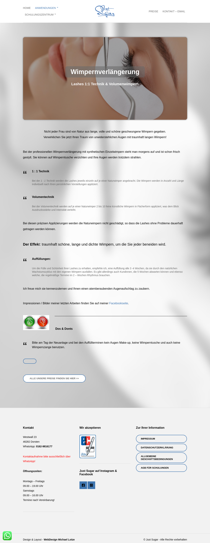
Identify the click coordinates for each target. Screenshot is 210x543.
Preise (153, 11)
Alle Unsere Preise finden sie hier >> (54, 378)
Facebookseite (118, 303)
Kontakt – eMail (174, 11)
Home (27, 8)
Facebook (83, 485)
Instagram (91, 485)
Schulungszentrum (39, 14)
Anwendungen (45, 8)
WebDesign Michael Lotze (59, 539)
